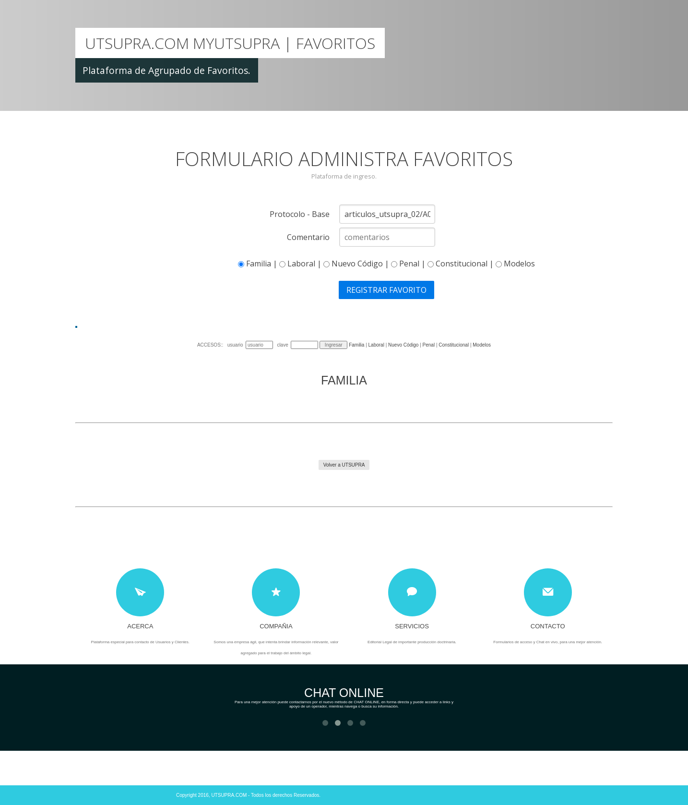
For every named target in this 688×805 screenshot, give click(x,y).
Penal (429, 345)
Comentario (308, 237)
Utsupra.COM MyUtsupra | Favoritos (230, 43)
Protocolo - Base (300, 214)
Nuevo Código (403, 345)
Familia (356, 345)
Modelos (482, 345)
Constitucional (454, 345)
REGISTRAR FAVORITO (386, 290)
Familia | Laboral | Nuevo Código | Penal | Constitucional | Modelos (386, 263)
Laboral (376, 345)
